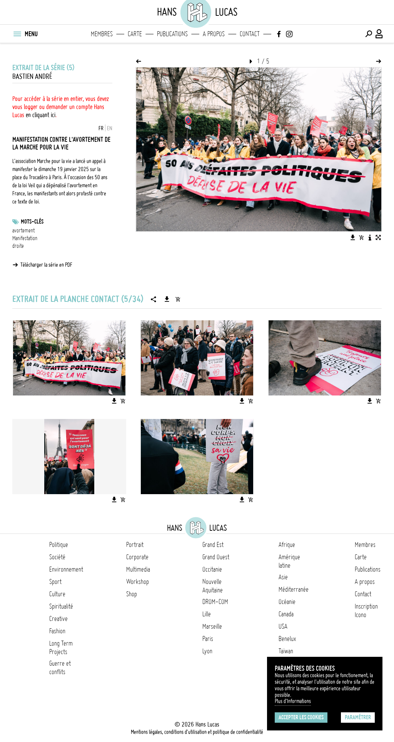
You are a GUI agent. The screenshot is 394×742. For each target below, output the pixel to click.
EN (109, 128)
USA (283, 626)
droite (18, 245)
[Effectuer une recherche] (368, 34)
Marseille (212, 626)
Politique (58, 545)
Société (57, 557)
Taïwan (286, 651)
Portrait (135, 545)
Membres (102, 34)
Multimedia (138, 569)
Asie (283, 577)
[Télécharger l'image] (352, 237)
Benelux (287, 639)
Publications (172, 34)
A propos (214, 34)
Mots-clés (32, 221)
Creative (58, 619)
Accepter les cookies (301, 717)
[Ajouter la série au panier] (177, 299)
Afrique (287, 545)
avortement (23, 230)
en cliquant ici (40, 115)
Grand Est (213, 545)
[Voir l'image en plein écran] (378, 237)
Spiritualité (61, 606)
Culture (57, 594)
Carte (135, 34)
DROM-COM (215, 602)
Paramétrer (358, 717)
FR (101, 128)
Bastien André (32, 76)
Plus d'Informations (293, 701)
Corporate (137, 557)
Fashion (57, 631)
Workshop (137, 582)
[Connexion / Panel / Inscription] (379, 34)
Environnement (66, 569)
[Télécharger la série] (167, 299)
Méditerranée (294, 589)
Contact (250, 34)
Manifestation (24, 238)
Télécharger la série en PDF (46, 264)
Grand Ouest (215, 557)
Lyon (207, 651)
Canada (286, 614)
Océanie (287, 602)
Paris (207, 639)
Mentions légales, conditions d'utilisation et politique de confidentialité (197, 732)
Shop (131, 594)
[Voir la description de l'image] (369, 237)
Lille (206, 614)
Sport (55, 582)
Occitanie (212, 569)
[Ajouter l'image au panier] (361, 237)
